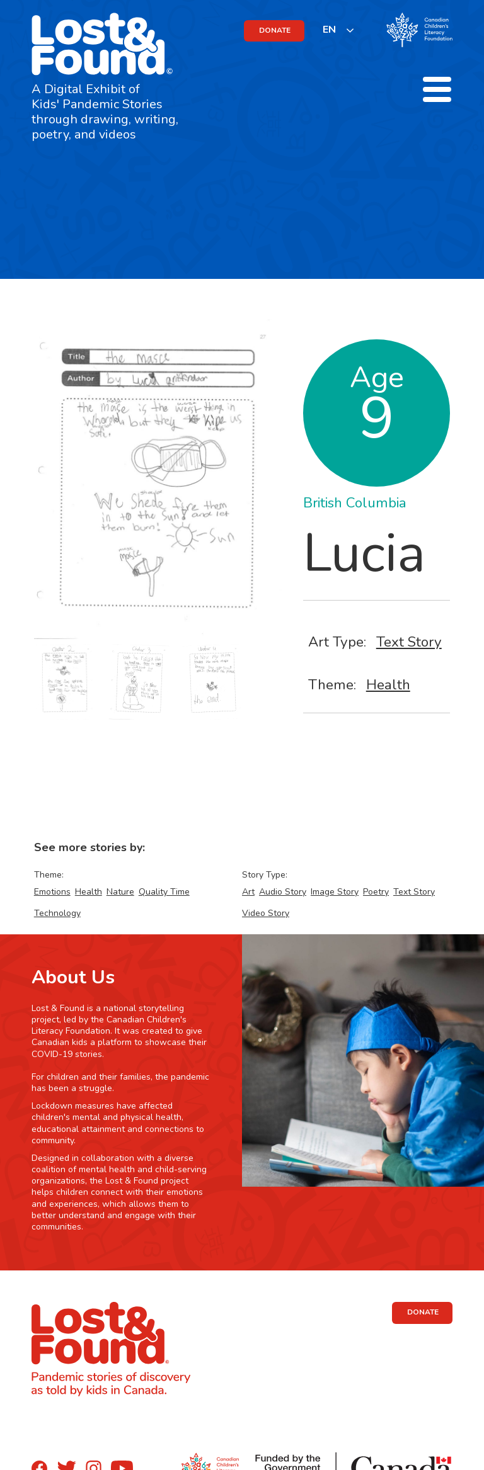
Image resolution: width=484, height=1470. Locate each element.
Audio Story (282, 892)
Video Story (265, 913)
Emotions (52, 892)
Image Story (335, 892)
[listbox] (338, 30)
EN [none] (329, 30)
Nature (120, 892)
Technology (57, 913)
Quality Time (164, 892)
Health (388, 684)
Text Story (409, 642)
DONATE (275, 30)
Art (248, 892)
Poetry (376, 892)
